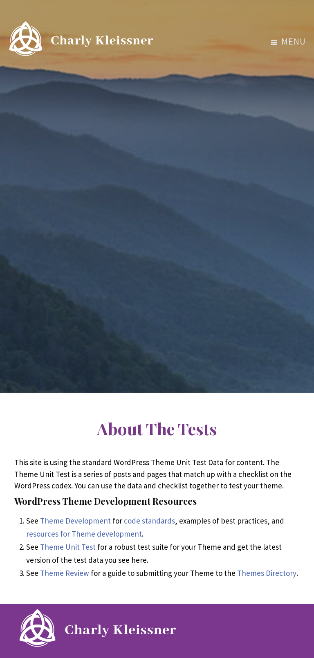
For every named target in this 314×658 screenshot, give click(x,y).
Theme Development (75, 521)
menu (288, 41)
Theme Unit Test (68, 547)
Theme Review (64, 573)
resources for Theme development (84, 534)
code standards (149, 521)
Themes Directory (266, 573)
